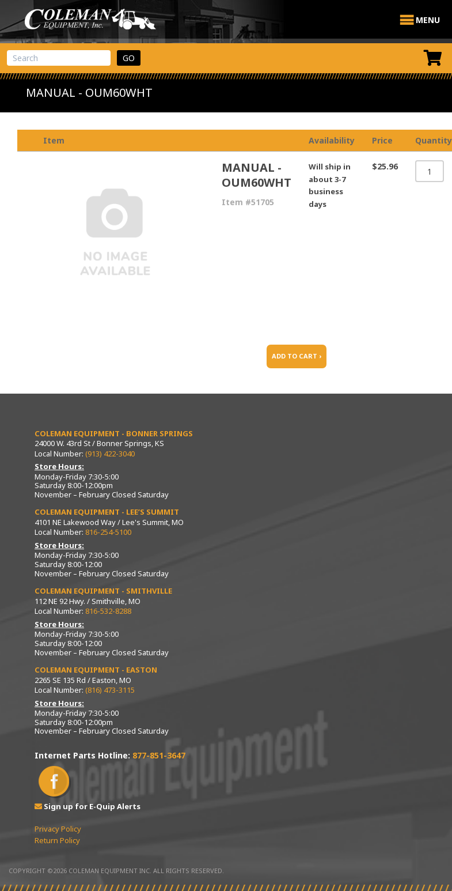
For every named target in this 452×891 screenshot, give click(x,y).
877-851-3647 (158, 755)
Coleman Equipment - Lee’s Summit (107, 512)
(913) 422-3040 (110, 453)
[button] (428, 20)
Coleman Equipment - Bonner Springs (114, 433)
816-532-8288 (108, 611)
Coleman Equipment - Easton (96, 670)
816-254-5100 (108, 532)
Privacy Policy (58, 829)
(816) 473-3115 (110, 690)
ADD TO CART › (296, 356)
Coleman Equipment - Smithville (103, 591)
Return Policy (57, 840)
